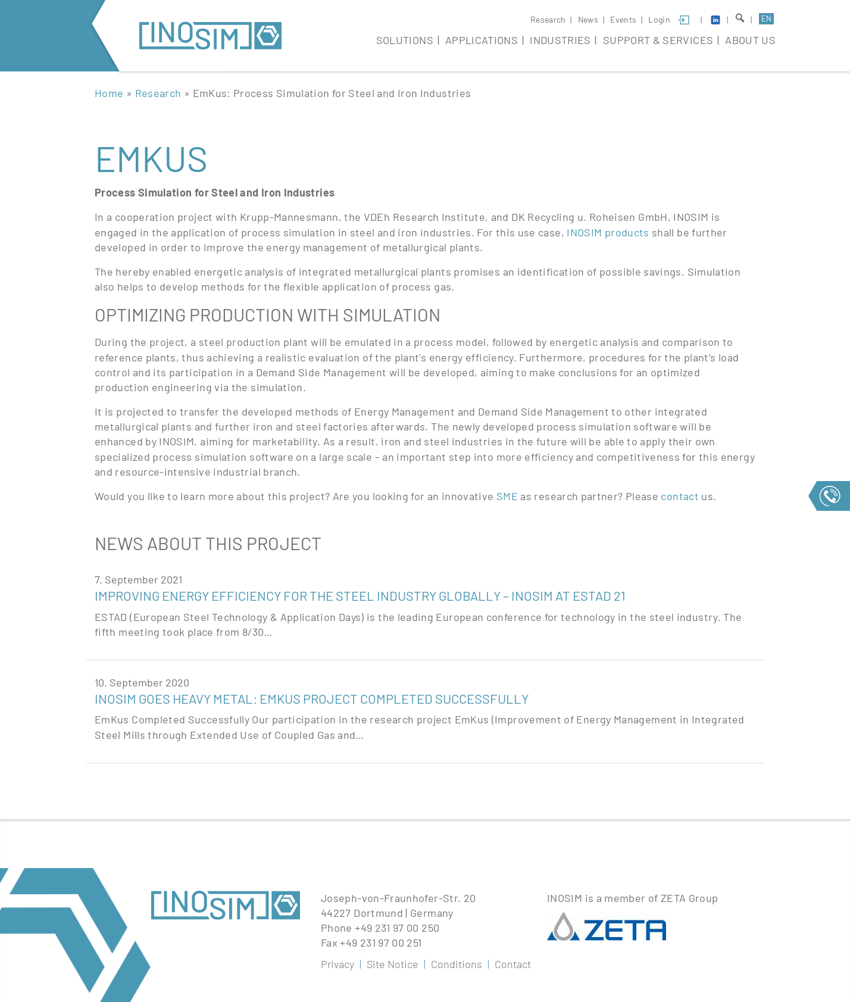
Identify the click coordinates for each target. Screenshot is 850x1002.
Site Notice (392, 963)
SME (507, 495)
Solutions (404, 39)
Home (109, 92)
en (766, 18)
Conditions (456, 963)
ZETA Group (689, 897)
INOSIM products (608, 232)
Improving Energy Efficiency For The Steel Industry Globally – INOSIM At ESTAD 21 (360, 595)
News (588, 19)
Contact (513, 963)
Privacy (337, 963)
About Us (750, 39)
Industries (560, 39)
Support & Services (658, 39)
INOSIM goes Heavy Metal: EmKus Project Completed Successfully (312, 698)
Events (623, 19)
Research (548, 19)
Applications (481, 39)
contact (681, 495)
